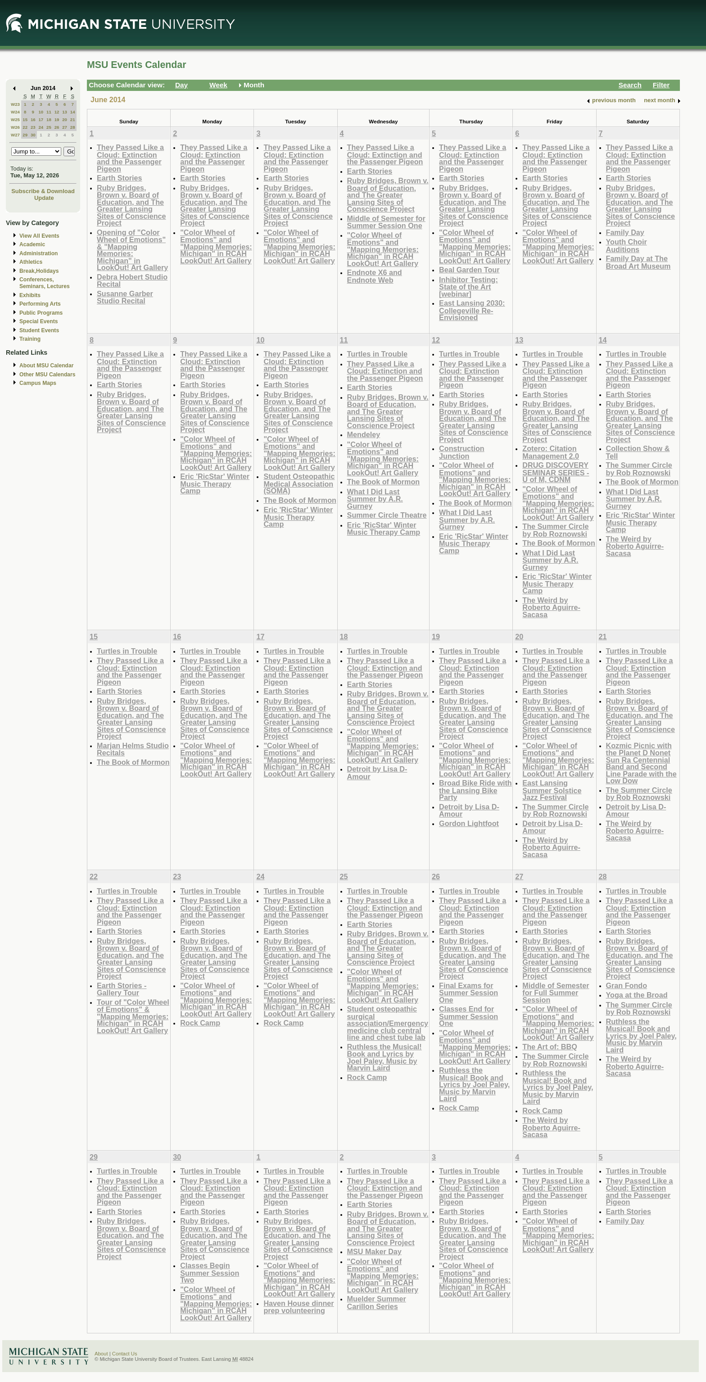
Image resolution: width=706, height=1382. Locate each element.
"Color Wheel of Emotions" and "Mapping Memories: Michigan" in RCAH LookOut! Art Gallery (216, 246)
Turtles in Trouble (377, 354)
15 (25, 119)
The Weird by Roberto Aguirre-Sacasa (551, 607)
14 (72, 111)
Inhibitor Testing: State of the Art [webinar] (468, 286)
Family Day (625, 232)
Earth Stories (119, 178)
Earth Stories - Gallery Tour (121, 989)
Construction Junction (461, 452)
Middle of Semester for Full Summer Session (555, 992)
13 (64, 111)
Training (30, 339)
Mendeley (363, 434)
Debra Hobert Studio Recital (132, 281)
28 (72, 127)
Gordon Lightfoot (469, 823)
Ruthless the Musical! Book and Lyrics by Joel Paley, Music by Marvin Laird (384, 1057)
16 (33, 119)
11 (48, 111)
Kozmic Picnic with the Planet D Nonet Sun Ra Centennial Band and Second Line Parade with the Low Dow (641, 763)
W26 (15, 127)
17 (40, 119)
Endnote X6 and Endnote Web (374, 276)
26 (56, 127)
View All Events (39, 236)
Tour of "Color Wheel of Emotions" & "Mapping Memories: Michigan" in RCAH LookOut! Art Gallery (133, 1016)
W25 (15, 119)
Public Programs (41, 313)
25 (48, 127)
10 (40, 111)
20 (64, 119)
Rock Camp (200, 1023)
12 (56, 111)
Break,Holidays (39, 271)
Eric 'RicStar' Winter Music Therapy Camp (214, 483)
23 (33, 127)
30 (33, 134)
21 (72, 119)
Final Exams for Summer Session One (468, 992)
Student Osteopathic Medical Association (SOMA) (299, 483)
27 (64, 127)
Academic (32, 244)
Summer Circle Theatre (387, 515)
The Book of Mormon (299, 500)
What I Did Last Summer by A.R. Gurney (375, 499)
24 (40, 127)
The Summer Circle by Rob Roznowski (555, 530)
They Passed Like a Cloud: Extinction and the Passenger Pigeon (130, 158)
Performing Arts (40, 304)
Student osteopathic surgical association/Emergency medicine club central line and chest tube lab (388, 1023)
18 (48, 119)
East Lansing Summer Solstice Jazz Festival (551, 790)
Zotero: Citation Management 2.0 (550, 452)
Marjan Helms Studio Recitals (133, 749)
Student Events (39, 330)
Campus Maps (37, 383)
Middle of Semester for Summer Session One (386, 222)
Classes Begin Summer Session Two (209, 1272)
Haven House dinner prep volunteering (298, 1307)
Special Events (38, 321)
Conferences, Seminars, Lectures (44, 282)
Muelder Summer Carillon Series (376, 1302)
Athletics (30, 262)
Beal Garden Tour (469, 270)
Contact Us (124, 1353)
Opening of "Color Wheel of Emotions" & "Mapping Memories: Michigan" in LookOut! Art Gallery (132, 250)
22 (25, 127)
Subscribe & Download (43, 191)
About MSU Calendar (46, 365)
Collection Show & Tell (638, 452)
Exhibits (30, 295)
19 (56, 119)
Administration (38, 253)
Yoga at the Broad (637, 995)
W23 (15, 104)
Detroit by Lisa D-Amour (377, 773)
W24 (15, 111)
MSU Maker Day (374, 1251)
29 (25, 134)
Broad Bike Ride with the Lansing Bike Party (475, 790)
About (101, 1353)
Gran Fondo (626, 985)
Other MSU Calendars (47, 374)
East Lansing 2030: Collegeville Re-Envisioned (472, 310)
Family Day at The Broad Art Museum (638, 262)
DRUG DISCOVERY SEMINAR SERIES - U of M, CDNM (555, 472)
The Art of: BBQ (549, 1047)
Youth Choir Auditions (626, 245)
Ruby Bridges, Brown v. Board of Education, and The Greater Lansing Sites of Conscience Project (131, 205)
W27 (15, 134)
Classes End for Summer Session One (468, 1016)
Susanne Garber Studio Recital (125, 297)
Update (44, 197)
